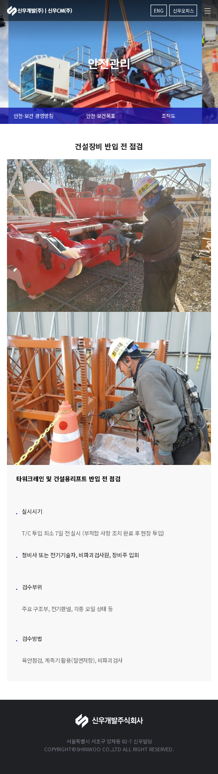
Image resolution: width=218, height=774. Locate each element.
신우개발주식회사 (39, 11)
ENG (159, 10)
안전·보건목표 (100, 115)
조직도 (168, 115)
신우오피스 (183, 10)
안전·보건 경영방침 (33, 115)
